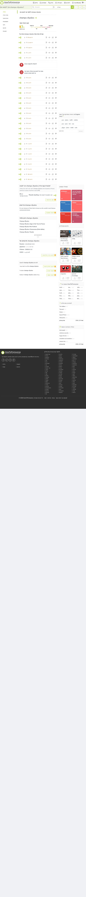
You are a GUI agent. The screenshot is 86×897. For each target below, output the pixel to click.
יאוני (45, 372)
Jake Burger (70, 293)
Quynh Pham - (63, 314)
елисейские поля (29, 244)
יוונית (73, 366)
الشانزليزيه (27, 252)
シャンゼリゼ (29, 246)
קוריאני (60, 374)
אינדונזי (73, 369)
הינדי (73, 368)
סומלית (60, 386)
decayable (70, 287)
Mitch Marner (70, 295)
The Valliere (62, 306)
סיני (45, 360)
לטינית (46, 375)
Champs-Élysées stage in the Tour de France (32, 224)
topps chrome (63, 335)
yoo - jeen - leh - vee (68, 124)
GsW (60, 287)
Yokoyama (62, 317)
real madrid (78, 293)
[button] (50, 199)
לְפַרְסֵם (65, 398)
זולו (45, 394)
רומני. (59, 383)
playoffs (78, 295)
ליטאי (73, 375)
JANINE (78, 287)
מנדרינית (60, 378)
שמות (3, 367)
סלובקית (73, 384)
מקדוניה (46, 377)
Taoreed (61, 309)
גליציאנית (74, 365)
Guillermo (61, 293)
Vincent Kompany (70, 290)
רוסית (73, 383)
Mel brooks (78, 298)
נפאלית (60, 380)
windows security (63, 333)
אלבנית (60, 354)
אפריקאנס (47, 354)
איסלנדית (60, 369)
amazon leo (62, 341)
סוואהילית (60, 387)
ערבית (46, 355)
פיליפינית (74, 363)
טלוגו (59, 389)
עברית (60, 368)
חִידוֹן (50, 3)
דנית (45, 362)
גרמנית (60, 366)
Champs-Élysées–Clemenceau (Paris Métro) (32, 229)
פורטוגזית (47, 383)
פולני (73, 381)
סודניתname (47, 387)
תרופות (18, 367)
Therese (78, 290)
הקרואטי (60, 360)
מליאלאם (74, 377)
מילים (3, 364)
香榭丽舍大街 (28, 249)
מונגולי (46, 380)
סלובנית (46, 386)
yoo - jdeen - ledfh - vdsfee (70, 120)
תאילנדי (73, 389)
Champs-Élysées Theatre (27, 232)
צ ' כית (73, 360)
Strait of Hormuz (61, 295)
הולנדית (60, 362)
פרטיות (49, 398)
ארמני (60, 355)
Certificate (76, 3)
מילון (35, 3)
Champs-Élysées (24, 221)
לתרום (67, 3)
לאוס (73, 374)
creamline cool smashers (65, 338)
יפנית (73, 371)
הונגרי (46, 369)
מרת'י (73, 378)
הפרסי (60, 381)
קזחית (73, 372)
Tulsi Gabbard (61, 298)
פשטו (46, 381)
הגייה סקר (61, 131)
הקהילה (58, 3)
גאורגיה (46, 366)
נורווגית (73, 380)
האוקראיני (61, 390)
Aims (69, 298)
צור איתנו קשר (59, 398)
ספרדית (73, 386)
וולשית (73, 392)
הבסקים (46, 357)
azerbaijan (74, 355)
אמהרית (73, 354)
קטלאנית (74, 358)
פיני (45, 365)
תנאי (45, 398)
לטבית (60, 375)
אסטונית (60, 363)
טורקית (46, 390)
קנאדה (60, 372)
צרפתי (60, 365)
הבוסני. (73, 357)
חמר (45, 374)
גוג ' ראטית (47, 368)
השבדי (73, 387)
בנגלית (60, 357)
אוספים (42, 3)
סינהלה (60, 384)
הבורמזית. (60, 358)
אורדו (73, 390)
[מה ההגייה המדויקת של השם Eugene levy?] (63, 116)
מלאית (60, 377)
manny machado (61, 290)
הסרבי (46, 384)
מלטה (46, 378)
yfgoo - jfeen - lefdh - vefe (69, 127)
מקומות (18, 364)
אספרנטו (46, 363)
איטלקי (60, 371)
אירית (46, 371)
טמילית (46, 389)
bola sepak (62, 330)
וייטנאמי (60, 392)
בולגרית (46, 358)
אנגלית (73, 362)
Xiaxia (61, 312)
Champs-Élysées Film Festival (28, 226)
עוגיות (53, 398)
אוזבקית (46, 392)
